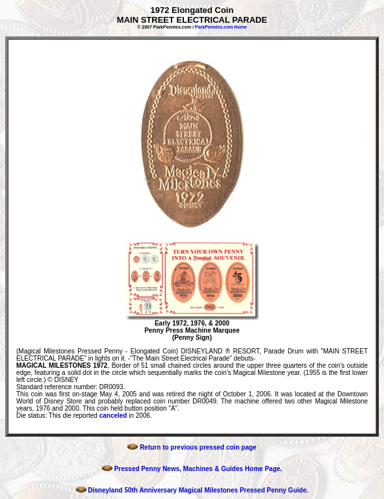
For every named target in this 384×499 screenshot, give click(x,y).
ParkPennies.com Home (221, 27)
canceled (113, 415)
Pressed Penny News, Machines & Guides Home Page (191, 468)
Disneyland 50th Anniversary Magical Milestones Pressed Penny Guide (191, 490)
